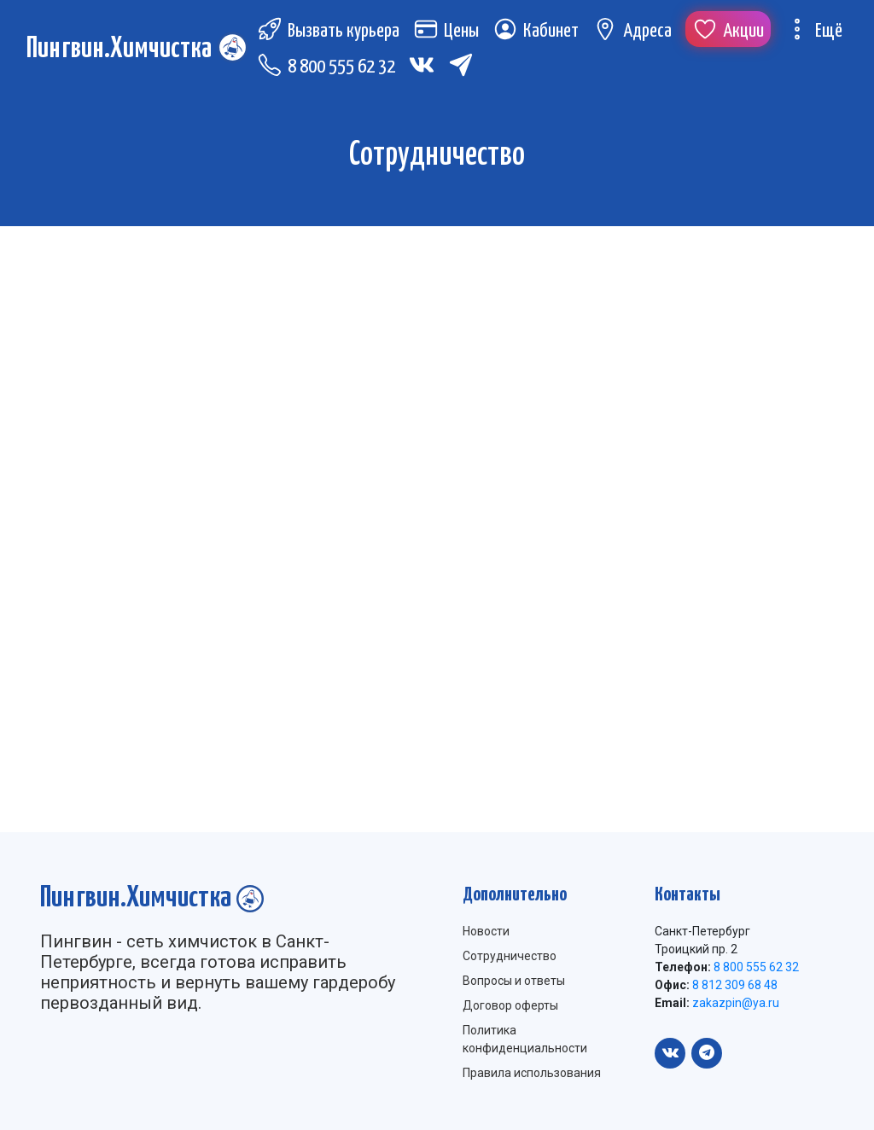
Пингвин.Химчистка (122, 51)
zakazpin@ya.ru (734, 1003)
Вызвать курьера (334, 33)
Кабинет (541, 33)
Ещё (819, 33)
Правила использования (532, 1073)
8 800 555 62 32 (332, 69)
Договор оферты (510, 1005)
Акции (734, 33)
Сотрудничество (509, 956)
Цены (452, 33)
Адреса (638, 33)
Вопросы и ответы (514, 980)
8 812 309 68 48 (734, 985)
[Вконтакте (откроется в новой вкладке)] (427, 66)
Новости (486, 931)
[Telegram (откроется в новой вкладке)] (467, 66)
